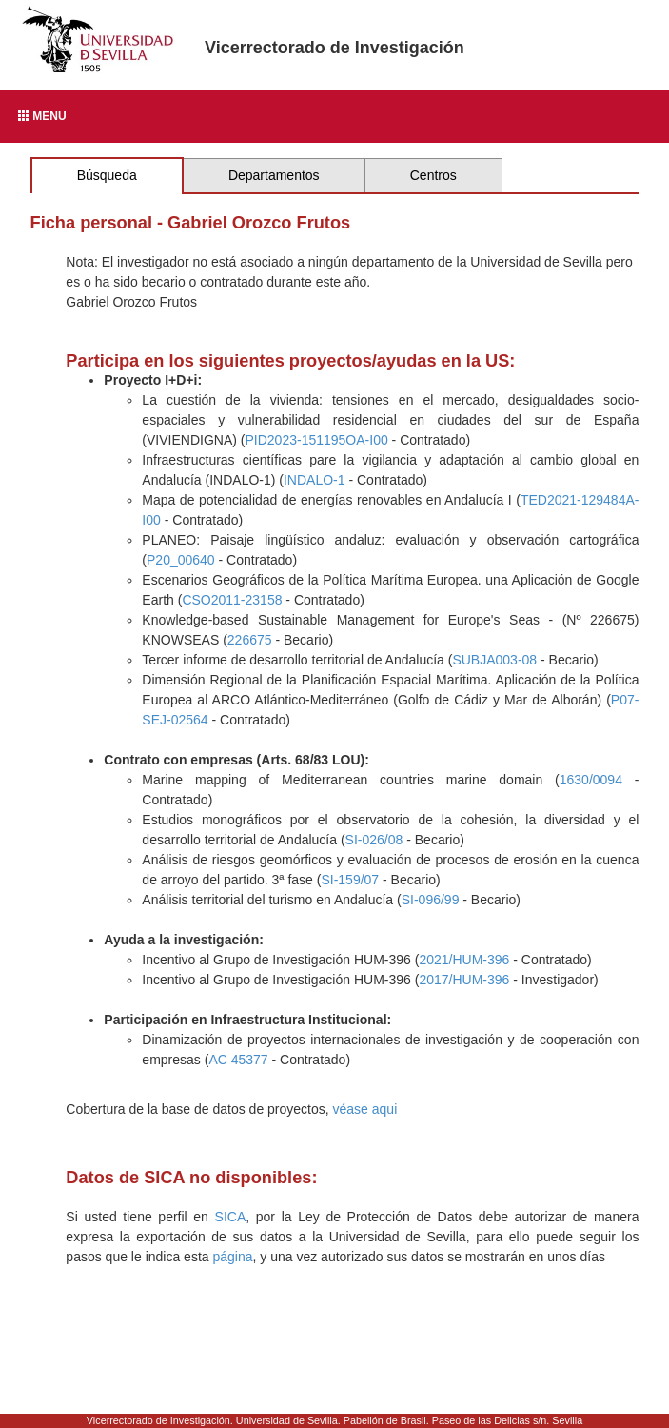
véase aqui (365, 1109)
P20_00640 (181, 559)
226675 (249, 639)
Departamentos (274, 175)
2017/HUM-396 (464, 979)
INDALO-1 (314, 479)
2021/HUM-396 (464, 959)
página (232, 1256)
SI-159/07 (350, 879)
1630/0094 (591, 779)
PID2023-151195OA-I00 (316, 439)
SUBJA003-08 (494, 659)
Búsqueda (107, 175)
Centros (433, 175)
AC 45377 (237, 1059)
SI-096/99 (431, 899)
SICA (230, 1216)
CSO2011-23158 (232, 599)
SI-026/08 (374, 839)
